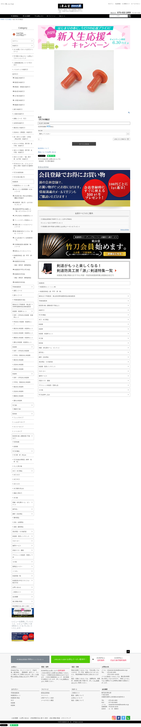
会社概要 (15, 597)
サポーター (16, 541)
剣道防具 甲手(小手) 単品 (22, 269)
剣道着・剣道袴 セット (20, 311)
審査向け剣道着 (18, 369)
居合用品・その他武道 (19, 531)
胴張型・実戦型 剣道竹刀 (22, 87)
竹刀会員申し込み (44, 394)
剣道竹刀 (15, 45)
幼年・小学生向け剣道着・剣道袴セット (23, 316)
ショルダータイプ (19, 422)
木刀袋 (16, 497)
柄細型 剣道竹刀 (19, 105)
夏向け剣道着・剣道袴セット (23, 342)
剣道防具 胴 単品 (19, 274)
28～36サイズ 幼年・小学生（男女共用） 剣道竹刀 (22, 138)
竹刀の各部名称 (18, 172)
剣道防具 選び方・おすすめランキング (23, 203)
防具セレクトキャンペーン (22, 251)
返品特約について (43, 148)
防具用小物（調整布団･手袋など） (21, 437)
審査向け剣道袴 (18, 396)
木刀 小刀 (17, 484)
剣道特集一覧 (17, 576)
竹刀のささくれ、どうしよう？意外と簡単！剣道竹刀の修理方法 (23, 166)
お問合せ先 (105, 667)
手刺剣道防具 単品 (19, 300)
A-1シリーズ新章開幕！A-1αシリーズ (23, 190)
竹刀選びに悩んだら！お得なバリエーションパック (23, 57)
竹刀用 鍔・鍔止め (20, 455)
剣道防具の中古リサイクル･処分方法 (21, 581)
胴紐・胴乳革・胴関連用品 (22, 278)
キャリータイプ (18, 426)
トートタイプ (18, 431)
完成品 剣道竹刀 (19, 78)
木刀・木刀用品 (17, 471)
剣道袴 (15, 374)
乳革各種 (16, 442)
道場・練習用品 (18, 527)
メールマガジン (136, 3)
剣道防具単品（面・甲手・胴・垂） (23, 256)
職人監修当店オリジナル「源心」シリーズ (23, 232)
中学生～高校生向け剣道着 (22, 355)
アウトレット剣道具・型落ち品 (22, 556)
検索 (129, 16)
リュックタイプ (18, 417)
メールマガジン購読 (47, 700)
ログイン (111, 3)
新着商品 (14, 16)
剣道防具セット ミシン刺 (21, 185)
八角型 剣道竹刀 (19, 114)
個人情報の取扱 (17, 601)
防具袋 (15, 414)
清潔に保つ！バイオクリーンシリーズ (23, 226)
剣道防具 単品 (15, 698)
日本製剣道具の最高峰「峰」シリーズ (23, 245)
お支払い (14, 667)
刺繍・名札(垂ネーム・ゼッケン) (21, 503)
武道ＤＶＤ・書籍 (18, 550)
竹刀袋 (15, 405)
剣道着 (15, 347)
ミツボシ (15, 571)
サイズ (40, 130)
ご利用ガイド (126, 3)
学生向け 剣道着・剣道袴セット (23, 323)
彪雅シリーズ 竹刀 (20, 118)
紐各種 (16, 446)
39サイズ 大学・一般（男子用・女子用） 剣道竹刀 (22, 158)
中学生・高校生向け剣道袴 (22, 382)
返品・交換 (75, 667)
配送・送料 (44, 667)
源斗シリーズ (18, 295)
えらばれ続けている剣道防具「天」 (23, 239)
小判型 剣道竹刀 (19, 100)
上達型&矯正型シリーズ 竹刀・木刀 (23, 64)
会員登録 (118, 3)
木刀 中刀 (17, 479)
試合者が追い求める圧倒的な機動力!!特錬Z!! (23, 197)
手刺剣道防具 (17, 287)
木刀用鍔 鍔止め (19, 488)
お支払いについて (76, 698)
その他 (15, 562)
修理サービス (17, 545)
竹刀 (12, 700)
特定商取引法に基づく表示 (21, 606)
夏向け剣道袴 (18, 400)
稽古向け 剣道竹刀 (19, 127)
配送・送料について (77, 695)
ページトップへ (128, 651)
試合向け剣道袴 (18, 391)
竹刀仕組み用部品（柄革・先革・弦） (23, 460)
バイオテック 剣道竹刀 (21, 69)
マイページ (51, 16)
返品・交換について (77, 700)
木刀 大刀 (17, 475)
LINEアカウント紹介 (47, 698)
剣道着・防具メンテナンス (21, 536)
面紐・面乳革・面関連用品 (22, 265)
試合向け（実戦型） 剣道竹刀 (23, 132)
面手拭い (15, 509)
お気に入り (39, 16)
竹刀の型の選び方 (19, 177)
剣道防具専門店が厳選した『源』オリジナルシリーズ (22, 210)
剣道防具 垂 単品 (19, 282)
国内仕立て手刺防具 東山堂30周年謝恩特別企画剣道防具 (22, 305)
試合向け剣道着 (18, 364)
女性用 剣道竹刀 (19, 123)
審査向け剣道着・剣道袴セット (23, 337)
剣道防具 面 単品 (19, 261)
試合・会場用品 (18, 522)
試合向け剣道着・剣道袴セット (23, 333)
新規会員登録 (125, 230)
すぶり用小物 (18, 466)
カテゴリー (14, 689)
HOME (2, 19)
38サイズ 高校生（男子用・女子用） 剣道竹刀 (23, 151)
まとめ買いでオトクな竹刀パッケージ (23, 50)
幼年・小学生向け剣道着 (21, 351)
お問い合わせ (17, 587)
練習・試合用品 (17, 514)
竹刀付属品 (8, 19)
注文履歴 (26, 16)
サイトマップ (66, 718)
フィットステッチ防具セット (23, 220)
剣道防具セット (16, 695)
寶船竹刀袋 (17, 409)
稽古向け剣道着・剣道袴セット (23, 328)
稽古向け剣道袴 (18, 387)
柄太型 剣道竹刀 (19, 91)
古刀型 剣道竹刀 (19, 96)
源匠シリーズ (18, 290)
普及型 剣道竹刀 (19, 82)
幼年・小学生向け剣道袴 (21, 377)
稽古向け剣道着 (18, 360)
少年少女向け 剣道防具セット (23, 215)
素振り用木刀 (18, 493)
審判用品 (16, 517)
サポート (74, 689)
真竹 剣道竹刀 (18, 109)
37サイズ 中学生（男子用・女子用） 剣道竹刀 (23, 144)
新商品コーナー (17, 566)
